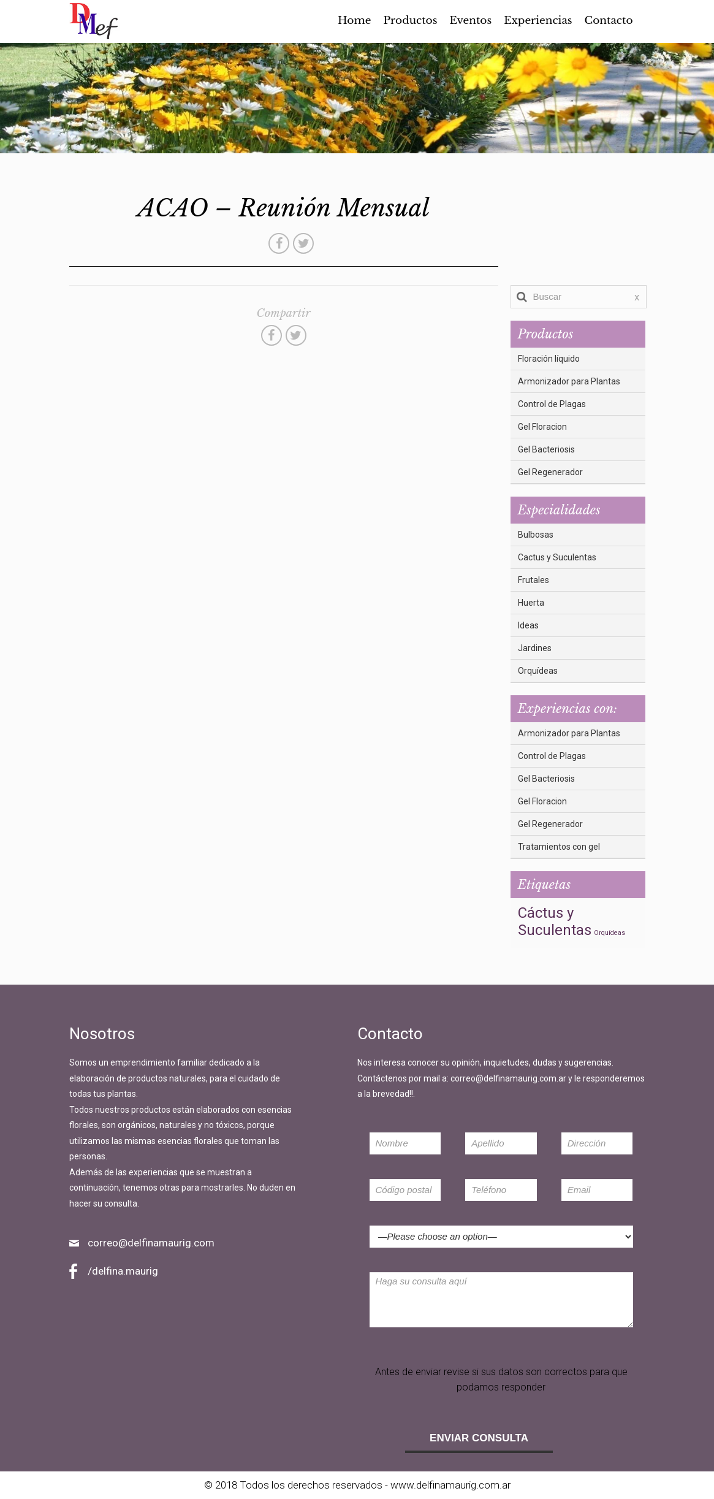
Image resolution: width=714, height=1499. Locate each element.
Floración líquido (549, 359)
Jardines (535, 648)
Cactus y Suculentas (557, 557)
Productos (410, 21)
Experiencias (538, 21)
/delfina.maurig (123, 1271)
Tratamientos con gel (559, 847)
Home (354, 21)
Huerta (531, 603)
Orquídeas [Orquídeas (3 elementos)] (609, 933)
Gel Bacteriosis (546, 449)
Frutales (533, 580)
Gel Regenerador (550, 472)
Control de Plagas (552, 404)
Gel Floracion (542, 427)
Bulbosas (535, 535)
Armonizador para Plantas (569, 381)
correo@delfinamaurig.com (151, 1243)
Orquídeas (538, 671)
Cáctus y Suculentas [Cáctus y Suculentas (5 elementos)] (554, 921)
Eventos (470, 21)
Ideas (528, 625)
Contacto (609, 21)
